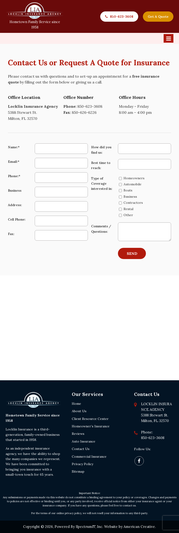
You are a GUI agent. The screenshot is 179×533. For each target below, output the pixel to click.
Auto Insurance (83, 441)
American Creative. (140, 526)
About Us (79, 411)
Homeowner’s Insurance (91, 426)
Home (76, 403)
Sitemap (78, 471)
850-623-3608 (121, 16)
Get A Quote (158, 16)
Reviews (78, 434)
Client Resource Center (90, 419)
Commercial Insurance (89, 456)
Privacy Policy (82, 464)
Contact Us (81, 449)
